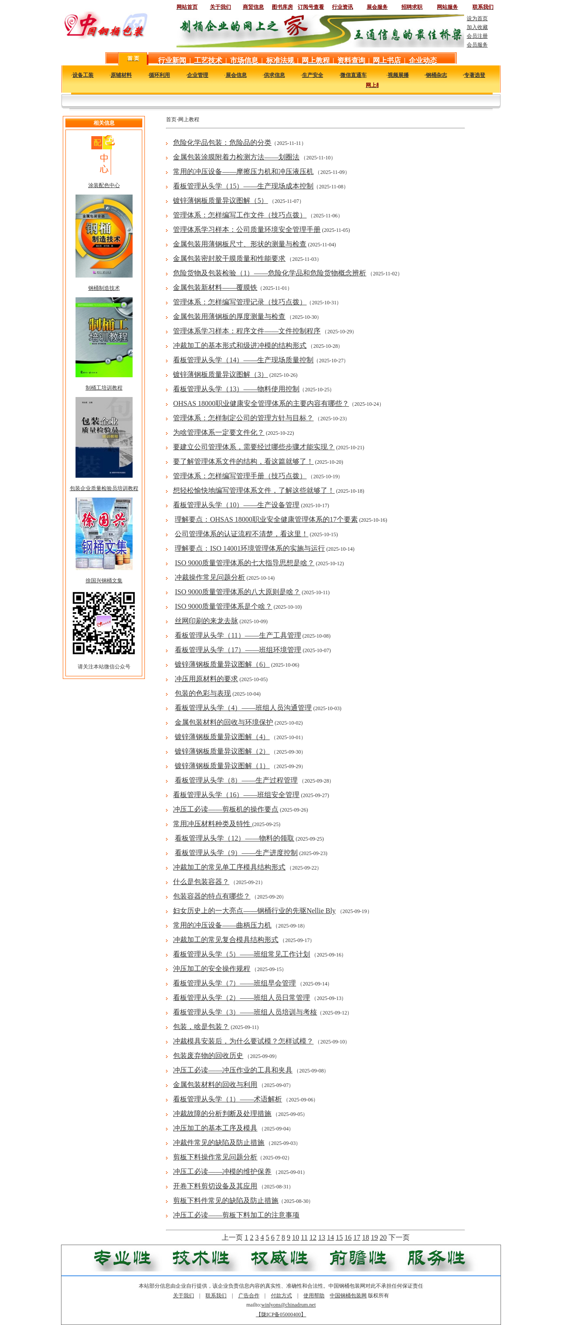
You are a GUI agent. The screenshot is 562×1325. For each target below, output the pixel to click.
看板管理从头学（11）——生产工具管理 (238, 635)
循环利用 (159, 75)
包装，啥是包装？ (201, 1026)
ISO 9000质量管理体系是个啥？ (223, 606)
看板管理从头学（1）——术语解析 (227, 1099)
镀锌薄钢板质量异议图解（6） (222, 664)
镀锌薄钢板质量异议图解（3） (220, 374)
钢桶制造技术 (104, 288)
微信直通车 (353, 75)
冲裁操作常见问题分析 (210, 577)
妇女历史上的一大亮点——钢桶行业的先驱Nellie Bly (254, 910)
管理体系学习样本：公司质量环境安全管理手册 (247, 229)
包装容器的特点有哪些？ (211, 896)
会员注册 (477, 36)
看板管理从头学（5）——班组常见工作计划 (241, 954)
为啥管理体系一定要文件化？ (218, 432)
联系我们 (216, 1296)
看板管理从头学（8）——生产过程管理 (236, 780)
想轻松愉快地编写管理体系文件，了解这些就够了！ (254, 490)
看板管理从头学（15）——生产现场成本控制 (243, 186)
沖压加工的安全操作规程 (211, 968)
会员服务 (477, 45)
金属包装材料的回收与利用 (215, 1084)
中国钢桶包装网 (348, 1296)
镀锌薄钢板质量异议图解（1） (222, 765)
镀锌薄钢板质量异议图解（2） (222, 751)
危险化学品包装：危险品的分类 (222, 142)
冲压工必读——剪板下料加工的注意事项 (236, 1215)
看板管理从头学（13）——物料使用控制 (236, 389)
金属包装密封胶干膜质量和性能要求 (229, 258)
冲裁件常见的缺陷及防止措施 (218, 1142)
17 (356, 1237)
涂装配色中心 (104, 185)
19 (374, 1237)
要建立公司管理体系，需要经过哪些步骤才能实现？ (254, 447)
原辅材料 (121, 75)
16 (348, 1237)
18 (365, 1237)
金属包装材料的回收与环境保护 (224, 722)
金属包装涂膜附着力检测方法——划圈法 (236, 157)
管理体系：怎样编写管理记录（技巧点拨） (239, 302)
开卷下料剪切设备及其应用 (215, 1186)
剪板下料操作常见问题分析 (215, 1157)
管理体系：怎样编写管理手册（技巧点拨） (239, 476)
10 (295, 1237)
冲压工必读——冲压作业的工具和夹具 (232, 1070)
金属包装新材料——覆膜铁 (215, 287)
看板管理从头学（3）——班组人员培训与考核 (245, 1012)
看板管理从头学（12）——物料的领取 (234, 838)
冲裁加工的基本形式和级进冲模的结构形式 (239, 345)
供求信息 (274, 75)
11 (304, 1237)
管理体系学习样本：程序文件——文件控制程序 (247, 331)
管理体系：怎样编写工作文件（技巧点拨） (239, 215)
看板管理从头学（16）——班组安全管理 (236, 794)
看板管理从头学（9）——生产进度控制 (236, 852)
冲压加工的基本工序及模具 (215, 1128)
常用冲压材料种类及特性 (212, 823)
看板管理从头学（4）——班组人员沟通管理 (243, 707)
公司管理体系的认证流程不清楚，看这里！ (241, 534)
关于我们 (183, 1296)
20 (383, 1237)
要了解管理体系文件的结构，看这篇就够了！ (243, 461)
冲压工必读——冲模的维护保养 (222, 1171)
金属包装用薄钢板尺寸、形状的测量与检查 (239, 244)
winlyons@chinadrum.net (288, 1305)
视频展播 (398, 75)
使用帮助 (313, 1296)
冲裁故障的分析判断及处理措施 (222, 1113)
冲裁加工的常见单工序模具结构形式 (229, 867)
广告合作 (248, 1296)
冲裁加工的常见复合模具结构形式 (225, 939)
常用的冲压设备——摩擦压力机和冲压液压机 (243, 171)
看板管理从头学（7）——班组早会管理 (234, 983)
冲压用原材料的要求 (206, 678)
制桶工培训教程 (104, 388)
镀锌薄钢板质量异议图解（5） (220, 200)
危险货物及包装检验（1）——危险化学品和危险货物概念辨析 (269, 273)
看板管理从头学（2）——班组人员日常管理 (241, 997)
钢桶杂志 (436, 75)
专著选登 (474, 75)
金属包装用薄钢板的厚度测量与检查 (229, 316)
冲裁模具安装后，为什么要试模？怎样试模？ (243, 1041)
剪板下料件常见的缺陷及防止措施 (225, 1200)
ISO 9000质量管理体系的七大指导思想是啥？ (244, 563)
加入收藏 (477, 27)
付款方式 (281, 1296)
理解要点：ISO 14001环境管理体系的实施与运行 (250, 548)
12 (313, 1237)
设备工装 (83, 75)
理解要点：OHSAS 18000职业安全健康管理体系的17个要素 (266, 519)
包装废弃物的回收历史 (208, 1055)
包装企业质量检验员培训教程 (104, 488)
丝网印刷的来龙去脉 (206, 621)
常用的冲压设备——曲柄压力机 (222, 925)
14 (330, 1237)
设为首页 (477, 18)
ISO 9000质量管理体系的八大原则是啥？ (237, 592)
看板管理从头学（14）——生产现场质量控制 (243, 360)
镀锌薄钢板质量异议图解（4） (222, 736)
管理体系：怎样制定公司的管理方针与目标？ (243, 418)
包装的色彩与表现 (203, 693)
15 (339, 1237)
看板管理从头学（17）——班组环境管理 (238, 649)
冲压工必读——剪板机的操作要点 (225, 809)
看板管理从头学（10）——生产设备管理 (236, 505)
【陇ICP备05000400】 (281, 1314)
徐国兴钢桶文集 (104, 581)
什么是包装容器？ (201, 881)
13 (321, 1237)
